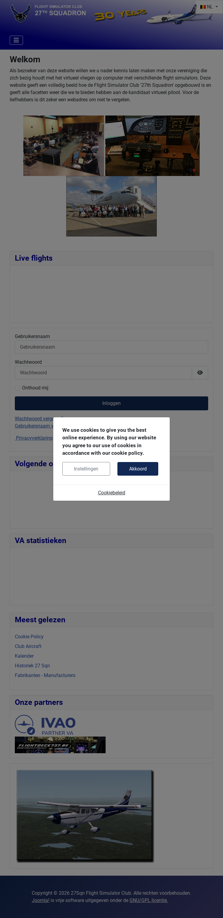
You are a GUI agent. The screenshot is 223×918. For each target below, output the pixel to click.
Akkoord (138, 469)
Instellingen (86, 469)
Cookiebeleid (111, 493)
